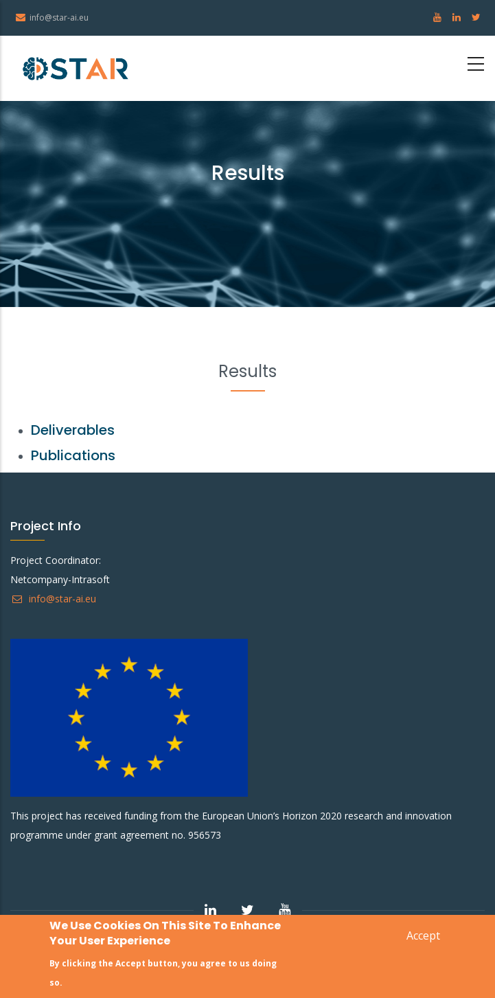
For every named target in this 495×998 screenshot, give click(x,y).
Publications (73, 455)
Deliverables (73, 430)
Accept (423, 936)
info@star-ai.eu (53, 598)
